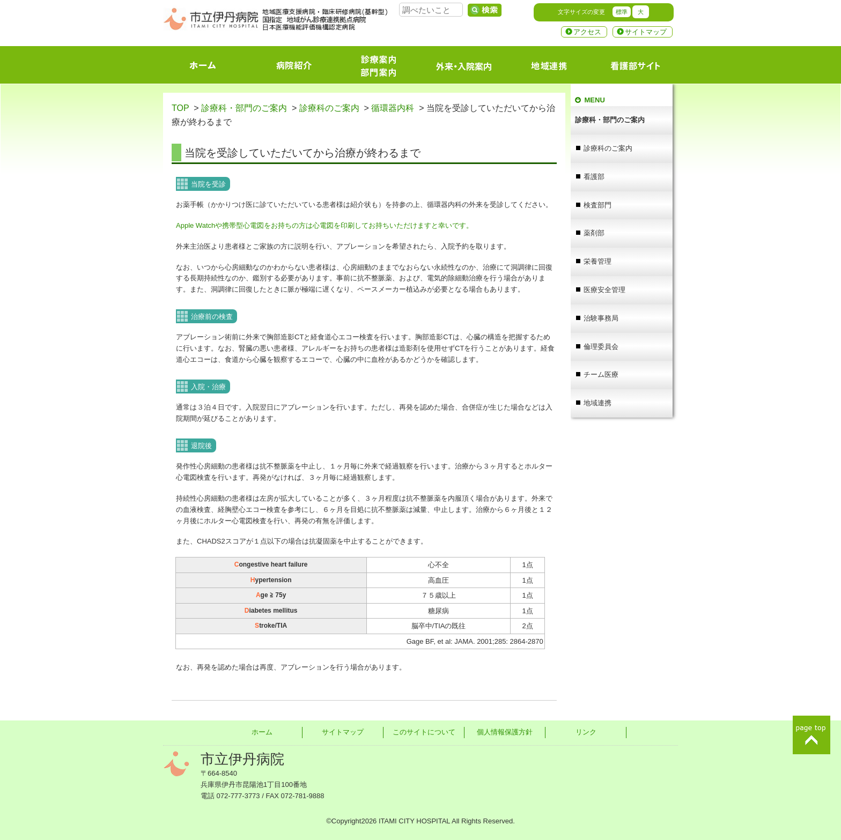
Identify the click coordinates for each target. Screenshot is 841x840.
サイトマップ (646, 32)
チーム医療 (601, 374)
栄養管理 (597, 261)
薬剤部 (594, 233)
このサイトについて (424, 732)
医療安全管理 (604, 290)
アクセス (587, 32)
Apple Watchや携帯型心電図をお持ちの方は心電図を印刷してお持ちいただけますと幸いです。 (324, 225)
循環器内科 (392, 108)
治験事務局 (601, 318)
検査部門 (597, 205)
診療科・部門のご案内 (244, 108)
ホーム (262, 732)
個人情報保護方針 (505, 732)
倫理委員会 (601, 347)
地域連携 (597, 403)
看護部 (594, 177)
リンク (586, 732)
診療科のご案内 (329, 108)
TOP (180, 108)
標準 (622, 12)
